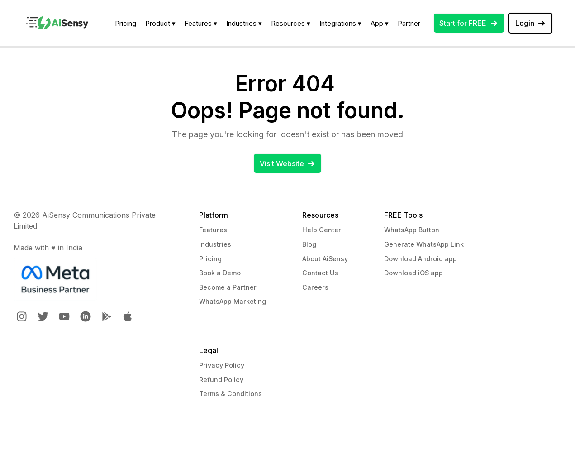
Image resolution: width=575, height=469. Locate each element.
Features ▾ (201, 23)
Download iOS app (413, 273)
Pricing (125, 23)
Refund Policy (221, 379)
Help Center (321, 230)
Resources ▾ (290, 23)
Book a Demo (220, 273)
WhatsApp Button (411, 230)
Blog (309, 244)
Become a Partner (228, 287)
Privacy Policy (221, 365)
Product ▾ (160, 23)
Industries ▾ (244, 23)
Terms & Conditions (230, 393)
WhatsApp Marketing (232, 301)
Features (213, 230)
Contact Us (320, 273)
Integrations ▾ (340, 23)
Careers (315, 287)
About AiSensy (325, 259)
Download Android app (420, 259)
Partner (409, 23)
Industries (215, 244)
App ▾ (380, 23)
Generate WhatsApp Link (424, 244)
